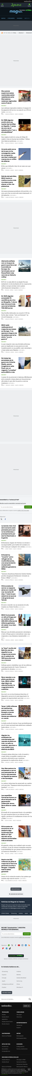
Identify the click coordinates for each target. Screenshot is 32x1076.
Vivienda (19, 18)
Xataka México (6, 1059)
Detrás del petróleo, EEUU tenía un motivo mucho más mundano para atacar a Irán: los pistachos (9, 181)
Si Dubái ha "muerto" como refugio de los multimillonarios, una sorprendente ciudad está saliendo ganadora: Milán (8, 562)
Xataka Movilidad (21, 978)
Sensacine (19, 1025)
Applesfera (5, 1019)
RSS (29, 945)
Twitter (1, 519)
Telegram (25, 945)
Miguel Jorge (9, 170)
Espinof (18, 1027)
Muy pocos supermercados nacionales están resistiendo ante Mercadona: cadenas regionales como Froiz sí (9, 97)
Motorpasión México (22, 1066)
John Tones (8, 549)
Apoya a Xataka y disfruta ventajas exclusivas (16, 958)
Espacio (4, 974)
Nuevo (29, 6)
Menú (2, 6)
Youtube (19, 945)
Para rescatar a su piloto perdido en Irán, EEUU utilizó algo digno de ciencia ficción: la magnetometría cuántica (8, 683)
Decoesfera (5, 1049)
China (14, 33)
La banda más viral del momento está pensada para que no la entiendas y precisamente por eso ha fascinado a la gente (8, 532)
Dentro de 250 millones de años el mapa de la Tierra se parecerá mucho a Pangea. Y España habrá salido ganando (9, 865)
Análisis (21, 913)
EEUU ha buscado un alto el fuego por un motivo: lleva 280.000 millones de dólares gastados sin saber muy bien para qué (9, 621)
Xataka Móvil (5, 1017)
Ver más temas (6, 992)
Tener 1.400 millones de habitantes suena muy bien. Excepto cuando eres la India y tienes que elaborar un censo (9, 712)
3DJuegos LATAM (21, 1059)
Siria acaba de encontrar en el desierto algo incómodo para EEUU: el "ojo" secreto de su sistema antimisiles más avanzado (8, 833)
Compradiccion (6, 1051)
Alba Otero (8, 820)
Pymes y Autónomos (22, 1049)
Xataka (16, 5)
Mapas (3, 18)
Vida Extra (19, 1017)
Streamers (11, 18)
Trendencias (5, 1046)
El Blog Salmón (20, 1046)
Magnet (16, 12)
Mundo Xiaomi (5, 1024)
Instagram (22, 945)
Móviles (19, 974)
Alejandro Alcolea (11, 880)
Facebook (5, 519)
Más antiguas (16, 889)
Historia (27, 18)
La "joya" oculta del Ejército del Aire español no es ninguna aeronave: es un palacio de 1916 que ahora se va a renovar (8, 654)
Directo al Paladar (6, 1036)
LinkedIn (6, 948)
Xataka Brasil (5, 1062)
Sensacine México (21, 1062)
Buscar (29, 999)
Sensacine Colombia (22, 1064)
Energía (4, 978)
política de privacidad (23, 510)
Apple (26, 913)
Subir (25, 1006)
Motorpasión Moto (21, 1038)
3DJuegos (19, 1014)
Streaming (14, 913)
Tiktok (10, 948)
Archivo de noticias (17, 894)
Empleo (4, 987)
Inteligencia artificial (7, 984)
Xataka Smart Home (7, 1021)
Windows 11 (20, 987)
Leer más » (9, 112)
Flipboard (3, 948)
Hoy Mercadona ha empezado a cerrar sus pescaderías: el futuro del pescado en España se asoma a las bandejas (9, 773)
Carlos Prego (9, 114)
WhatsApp (8, 945)
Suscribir (28, 507)
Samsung (19, 981)
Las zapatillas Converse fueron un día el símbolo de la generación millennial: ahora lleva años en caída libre (8, 801)
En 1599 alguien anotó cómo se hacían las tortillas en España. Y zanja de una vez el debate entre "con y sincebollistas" (9, 126)
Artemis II (21, 33)
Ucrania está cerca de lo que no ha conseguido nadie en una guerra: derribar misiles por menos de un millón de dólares (9, 155)
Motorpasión (20, 1036)
